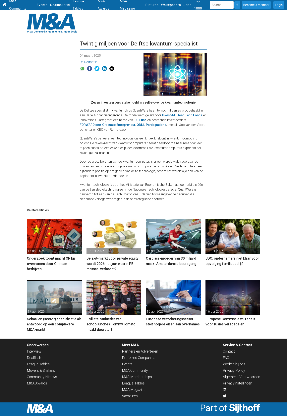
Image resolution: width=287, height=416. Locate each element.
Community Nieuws (42, 377)
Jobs (188, 5)
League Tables (38, 364)
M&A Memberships (137, 377)
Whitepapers (171, 5)
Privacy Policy (234, 370)
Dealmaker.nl (60, 5)
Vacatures (130, 396)
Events (42, 5)
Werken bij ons (234, 364)
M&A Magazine (133, 389)
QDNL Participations (151, 125)
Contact (229, 351)
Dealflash (34, 358)
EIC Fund (140, 120)
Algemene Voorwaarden (241, 377)
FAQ (226, 358)
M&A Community (135, 370)
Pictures (152, 5)
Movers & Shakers (41, 370)
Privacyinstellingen (237, 383)
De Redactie (88, 62)
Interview (34, 351)
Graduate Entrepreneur (118, 125)
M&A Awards (37, 383)
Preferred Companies (138, 358)
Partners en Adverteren (140, 351)
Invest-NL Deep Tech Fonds (182, 115)
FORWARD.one (90, 125)
